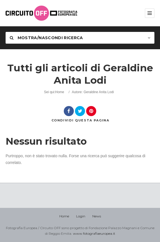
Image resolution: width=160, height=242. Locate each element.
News (96, 216)
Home (59, 92)
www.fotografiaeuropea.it (94, 233)
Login (80, 216)
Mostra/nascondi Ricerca (46, 37)
